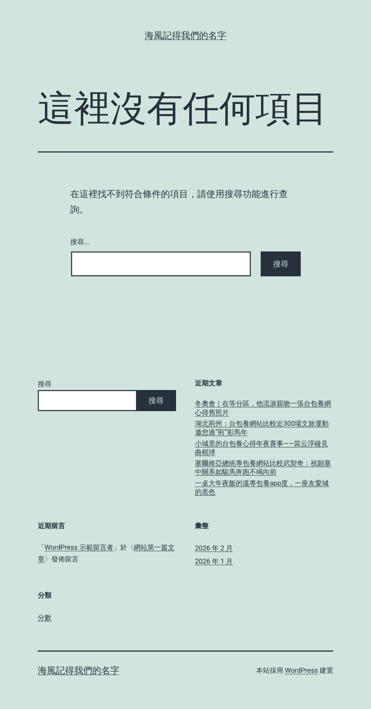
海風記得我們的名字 (185, 35)
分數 (44, 617)
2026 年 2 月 (214, 548)
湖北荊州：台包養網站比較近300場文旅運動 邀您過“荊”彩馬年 (262, 427)
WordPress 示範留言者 (79, 547)
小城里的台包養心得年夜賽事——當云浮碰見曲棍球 (261, 447)
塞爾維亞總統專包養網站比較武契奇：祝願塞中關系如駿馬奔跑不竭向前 (263, 467)
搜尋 (44, 384)
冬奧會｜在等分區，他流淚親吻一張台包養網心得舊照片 (263, 407)
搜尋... (80, 242)
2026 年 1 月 (214, 561)
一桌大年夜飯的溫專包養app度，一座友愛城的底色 (262, 487)
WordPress (301, 670)
